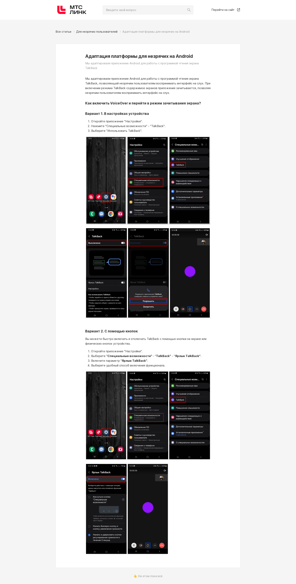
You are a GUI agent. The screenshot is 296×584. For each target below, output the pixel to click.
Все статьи (63, 31)
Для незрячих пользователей (96, 31)
